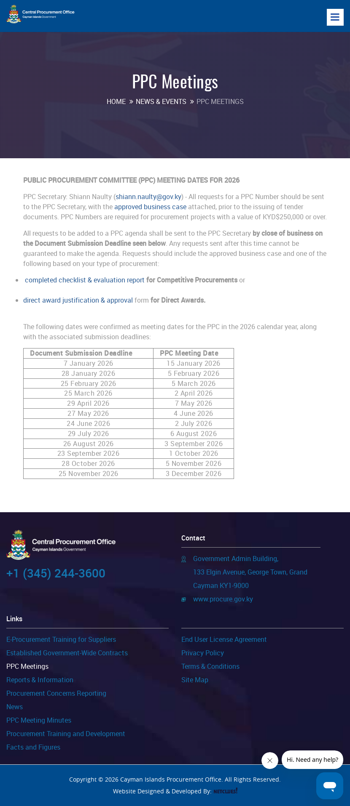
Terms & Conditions (210, 666)
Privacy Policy (202, 652)
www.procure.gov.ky (223, 599)
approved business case (150, 206)
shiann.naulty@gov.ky (148, 196)
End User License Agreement (224, 639)
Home (116, 101)
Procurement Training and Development (65, 733)
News (14, 706)
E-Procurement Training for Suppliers (61, 639)
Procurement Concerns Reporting (56, 693)
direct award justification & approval (78, 300)
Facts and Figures (33, 747)
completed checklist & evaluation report (85, 280)
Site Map (194, 679)
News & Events (161, 101)
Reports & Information (39, 679)
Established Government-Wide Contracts (67, 652)
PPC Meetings (27, 666)
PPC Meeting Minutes (38, 720)
